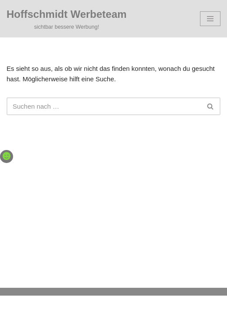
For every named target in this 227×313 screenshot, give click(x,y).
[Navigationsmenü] (210, 18)
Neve (71, 304)
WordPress (147, 304)
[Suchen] (104, 106)
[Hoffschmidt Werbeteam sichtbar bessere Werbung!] (67, 18)
